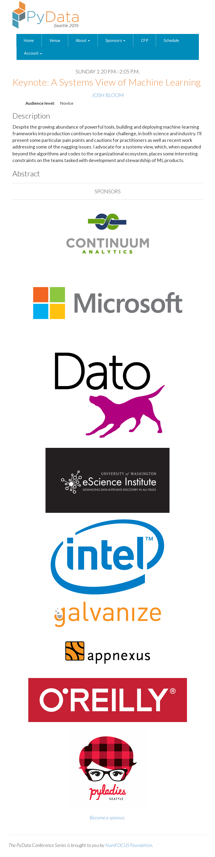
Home (29, 40)
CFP (144, 40)
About (83, 40)
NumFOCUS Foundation (128, 845)
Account (33, 53)
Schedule (171, 40)
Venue (54, 40)
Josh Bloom (108, 95)
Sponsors (115, 40)
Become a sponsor (107, 817)
